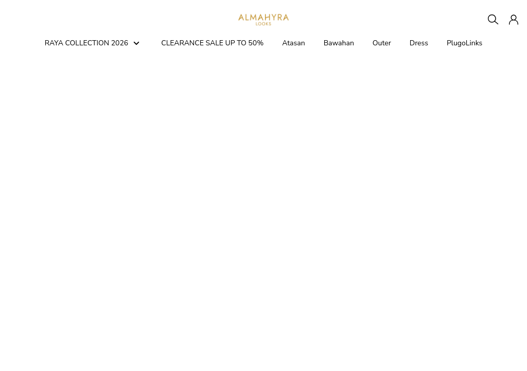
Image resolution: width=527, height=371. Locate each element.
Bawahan (339, 43)
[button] (513, 19)
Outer (382, 43)
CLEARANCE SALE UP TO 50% (212, 43)
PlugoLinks (464, 43)
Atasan (293, 43)
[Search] (493, 19)
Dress (419, 43)
